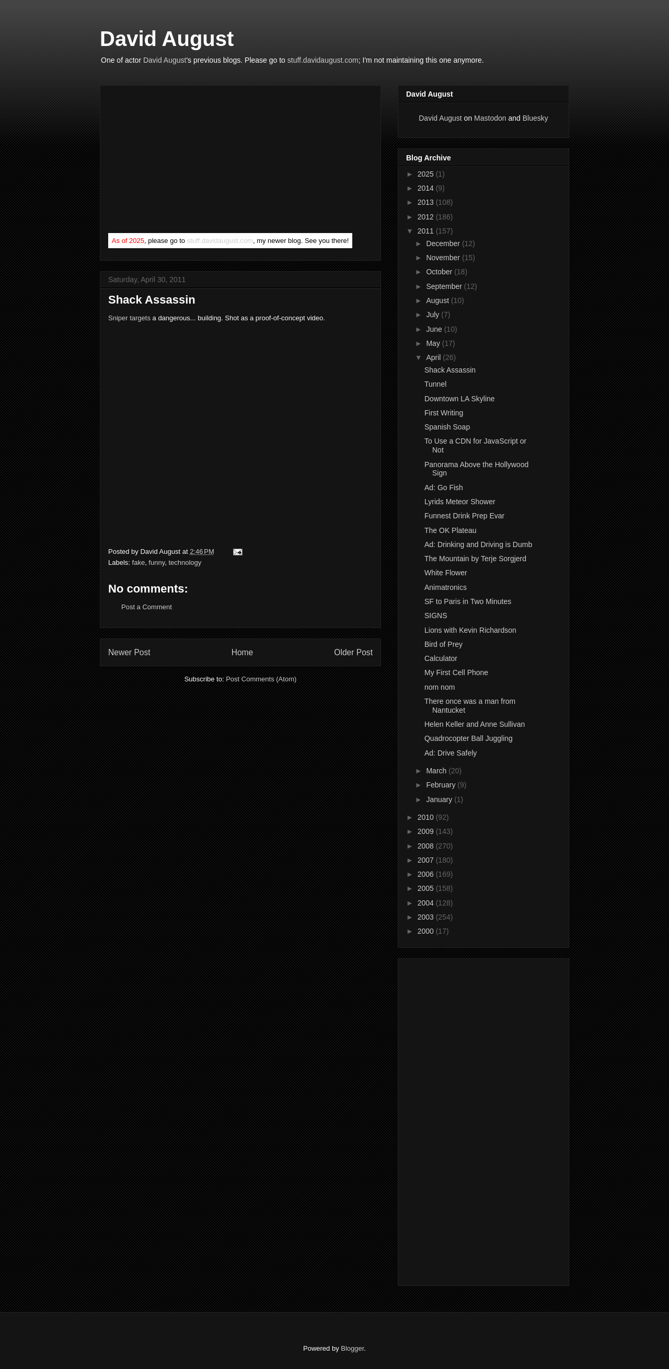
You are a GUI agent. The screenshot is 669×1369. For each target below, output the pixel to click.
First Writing (443, 413)
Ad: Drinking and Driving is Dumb (478, 544)
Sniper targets (129, 318)
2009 (427, 831)
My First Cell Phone (456, 672)
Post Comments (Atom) (261, 679)
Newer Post (129, 652)
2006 (427, 874)
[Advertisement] (186, 161)
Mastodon (490, 118)
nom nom (439, 687)
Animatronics (445, 587)
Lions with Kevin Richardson (470, 630)
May (434, 343)
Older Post (353, 652)
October (440, 272)
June (435, 329)
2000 (427, 931)
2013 (427, 202)
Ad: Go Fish (443, 487)
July (433, 314)
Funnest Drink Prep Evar (464, 516)
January (440, 799)
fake (138, 562)
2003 (427, 917)
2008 (427, 846)
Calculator (440, 658)
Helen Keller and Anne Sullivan (474, 724)
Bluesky (535, 118)
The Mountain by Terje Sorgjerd (475, 558)
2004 (427, 903)
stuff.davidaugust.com (323, 60)
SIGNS (435, 615)
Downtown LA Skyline (459, 399)
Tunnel (435, 384)
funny (156, 562)
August (438, 300)
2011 (427, 231)
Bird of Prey (443, 644)
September (445, 286)
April (434, 357)
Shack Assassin (450, 370)
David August (167, 38)
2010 (427, 817)
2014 (427, 188)
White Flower (445, 573)
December (444, 243)
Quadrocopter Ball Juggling (468, 738)
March (437, 771)
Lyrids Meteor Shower (459, 501)
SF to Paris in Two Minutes (467, 601)
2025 (427, 174)
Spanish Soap (447, 427)
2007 (427, 860)
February (441, 785)
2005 (427, 888)
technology (184, 562)
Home (242, 652)
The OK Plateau (450, 530)
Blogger (352, 1348)
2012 (427, 217)
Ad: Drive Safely (450, 753)
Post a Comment (146, 607)
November (444, 257)
